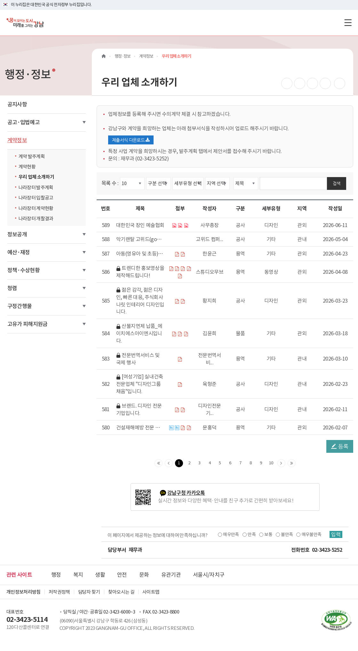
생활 (100, 574)
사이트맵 (150, 592)
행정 (56, 574)
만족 (252, 534)
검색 (336, 183)
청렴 (12, 288)
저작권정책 (59, 592)
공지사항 (17, 104)
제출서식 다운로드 (131, 139)
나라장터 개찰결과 (37, 218)
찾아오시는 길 (121, 592)
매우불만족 (312, 534)
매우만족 (231, 534)
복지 (78, 574)
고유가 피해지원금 (27, 324)
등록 (339, 446)
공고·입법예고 (23, 122)
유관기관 (171, 574)
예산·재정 (18, 252)
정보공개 (17, 234)
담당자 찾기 (89, 592)
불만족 (287, 534)
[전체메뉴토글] (348, 22)
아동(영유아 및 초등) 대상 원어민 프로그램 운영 (140, 253)
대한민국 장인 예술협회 (140, 225)
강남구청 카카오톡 (186, 493)
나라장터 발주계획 (37, 187)
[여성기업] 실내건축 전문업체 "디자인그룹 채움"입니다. (139, 384)
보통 (268, 534)
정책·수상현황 (23, 270)
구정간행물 (19, 306)
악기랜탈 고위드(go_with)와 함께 (139, 239)
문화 (144, 574)
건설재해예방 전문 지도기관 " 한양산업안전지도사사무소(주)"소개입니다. (140, 427)
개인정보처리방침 (23, 592)
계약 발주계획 (33, 156)
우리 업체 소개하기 (36, 177)
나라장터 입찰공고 (37, 197)
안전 (122, 574)
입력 (336, 534)
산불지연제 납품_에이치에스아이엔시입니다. (139, 333)
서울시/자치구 (208, 574)
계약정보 (17, 140)
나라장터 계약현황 (37, 208)
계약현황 (28, 166)
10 (271, 463)
